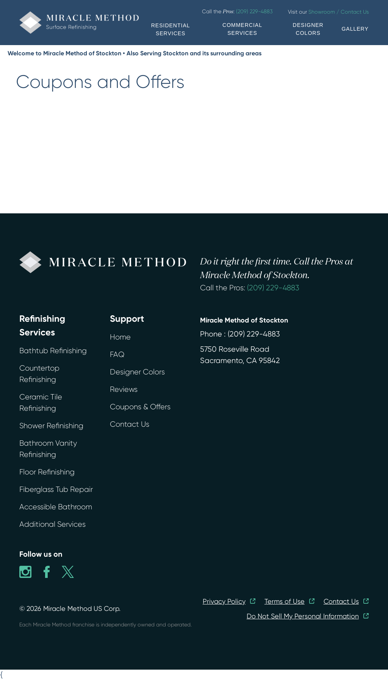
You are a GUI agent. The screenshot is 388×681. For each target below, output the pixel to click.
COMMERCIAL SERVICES (242, 29)
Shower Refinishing (51, 425)
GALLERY (354, 29)
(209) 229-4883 (273, 287)
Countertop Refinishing (39, 374)
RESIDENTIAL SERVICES (170, 29)
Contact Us (129, 424)
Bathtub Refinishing (53, 350)
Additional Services (52, 524)
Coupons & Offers (140, 406)
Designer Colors (137, 372)
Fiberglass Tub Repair (56, 489)
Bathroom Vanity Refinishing (48, 449)
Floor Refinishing (47, 472)
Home (120, 337)
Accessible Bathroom (55, 507)
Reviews (124, 389)
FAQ (117, 354)
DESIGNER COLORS (308, 29)
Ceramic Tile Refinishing (40, 403)
